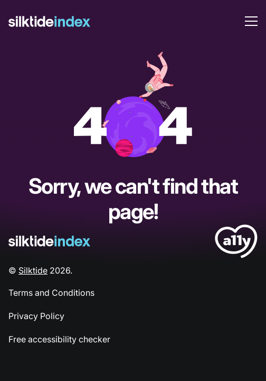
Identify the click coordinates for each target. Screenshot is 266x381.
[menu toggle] (251, 21)
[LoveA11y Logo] (236, 243)
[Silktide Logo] (49, 241)
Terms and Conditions (51, 292)
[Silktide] (49, 21)
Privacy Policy (36, 316)
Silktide (33, 270)
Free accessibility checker (59, 339)
